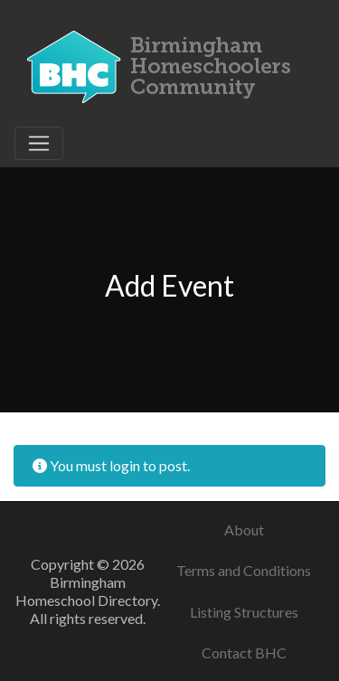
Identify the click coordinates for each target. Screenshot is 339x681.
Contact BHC (244, 652)
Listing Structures (244, 611)
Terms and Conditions (243, 570)
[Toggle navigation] (38, 144)
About (244, 529)
